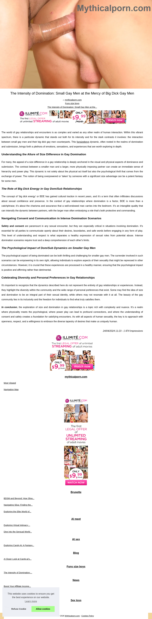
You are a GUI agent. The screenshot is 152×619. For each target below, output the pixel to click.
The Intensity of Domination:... (18, 572)
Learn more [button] (31, 601)
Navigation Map (11, 389)
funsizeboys (83, 142)
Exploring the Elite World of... (17, 511)
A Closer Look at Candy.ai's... (17, 559)
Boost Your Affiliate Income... (17, 586)
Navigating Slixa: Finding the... (18, 505)
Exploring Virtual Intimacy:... (17, 525)
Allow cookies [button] (43, 609)
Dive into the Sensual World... (18, 532)
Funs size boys (72, 103)
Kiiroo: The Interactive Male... (17, 606)
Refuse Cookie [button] (18, 609)
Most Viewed (10, 383)
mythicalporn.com (73, 100)
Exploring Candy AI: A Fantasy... (19, 545)
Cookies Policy (87, 616)
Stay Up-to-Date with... (14, 593)
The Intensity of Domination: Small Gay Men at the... (72, 107)
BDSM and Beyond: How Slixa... (19, 498)
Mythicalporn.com (72, 616)
